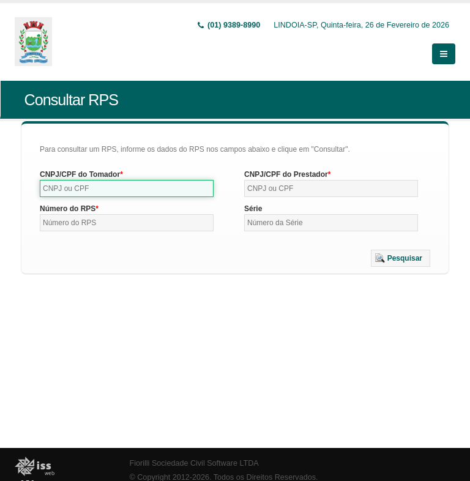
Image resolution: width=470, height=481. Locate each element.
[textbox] (127, 188)
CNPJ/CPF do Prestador (286, 174)
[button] (400, 258)
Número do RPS (67, 208)
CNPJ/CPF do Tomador (80, 174)
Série (253, 208)
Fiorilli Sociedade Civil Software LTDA (194, 463)
